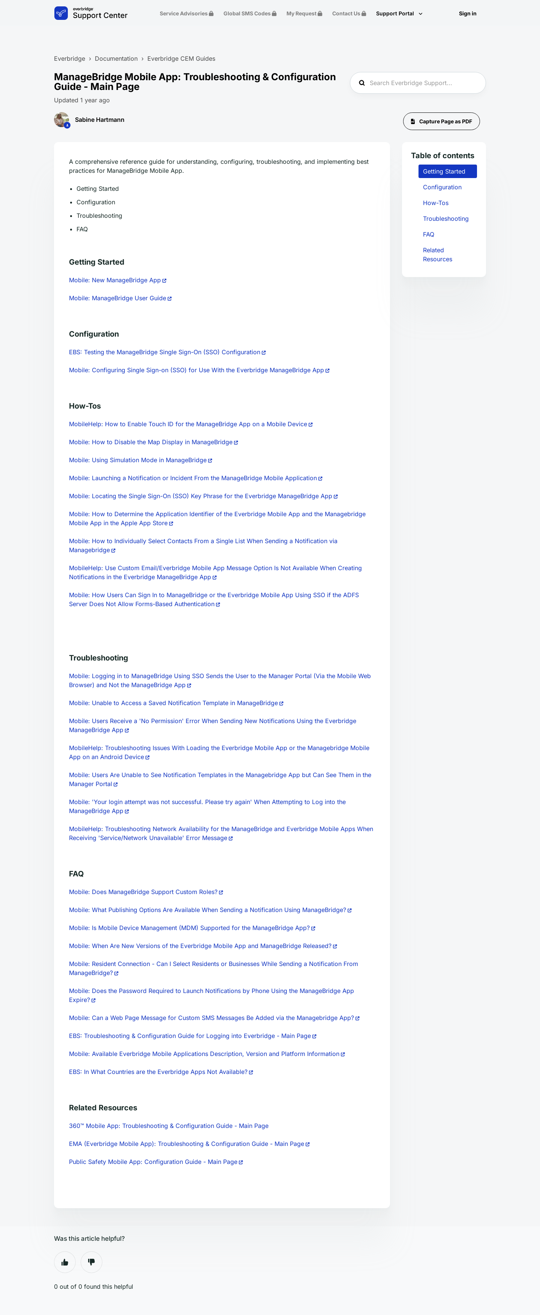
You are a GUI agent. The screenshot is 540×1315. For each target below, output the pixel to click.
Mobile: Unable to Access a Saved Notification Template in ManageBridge (173, 703)
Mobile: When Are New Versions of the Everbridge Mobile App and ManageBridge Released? (200, 946)
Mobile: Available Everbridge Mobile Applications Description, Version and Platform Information (204, 1053)
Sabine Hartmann (99, 119)
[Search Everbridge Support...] (418, 83)
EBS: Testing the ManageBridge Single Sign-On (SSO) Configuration (164, 352)
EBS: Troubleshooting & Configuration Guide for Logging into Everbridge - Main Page (190, 1035)
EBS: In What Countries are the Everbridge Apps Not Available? (158, 1071)
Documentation (116, 58)
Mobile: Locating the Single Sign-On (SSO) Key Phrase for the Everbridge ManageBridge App (200, 496)
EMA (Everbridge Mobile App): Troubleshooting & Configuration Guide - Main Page (186, 1143)
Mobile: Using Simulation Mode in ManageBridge (138, 460)
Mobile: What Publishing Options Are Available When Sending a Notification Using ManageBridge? (207, 910)
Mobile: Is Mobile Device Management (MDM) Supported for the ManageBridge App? (189, 928)
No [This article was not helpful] (91, 1262)
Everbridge (69, 58)
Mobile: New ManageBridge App (115, 280)
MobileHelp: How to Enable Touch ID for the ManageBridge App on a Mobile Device (188, 424)
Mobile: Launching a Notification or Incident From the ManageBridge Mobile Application (193, 478)
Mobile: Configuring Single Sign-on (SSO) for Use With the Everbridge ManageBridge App (196, 370)
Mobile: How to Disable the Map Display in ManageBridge (150, 442)
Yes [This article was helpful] (65, 1262)
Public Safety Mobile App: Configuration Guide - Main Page (153, 1161)
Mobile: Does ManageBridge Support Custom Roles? (143, 892)
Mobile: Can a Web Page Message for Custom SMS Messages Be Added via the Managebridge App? (211, 1017)
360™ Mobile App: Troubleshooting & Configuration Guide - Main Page (168, 1125)
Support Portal (396, 13)
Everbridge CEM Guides (181, 58)
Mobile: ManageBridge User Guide (117, 298)
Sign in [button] (468, 13)
